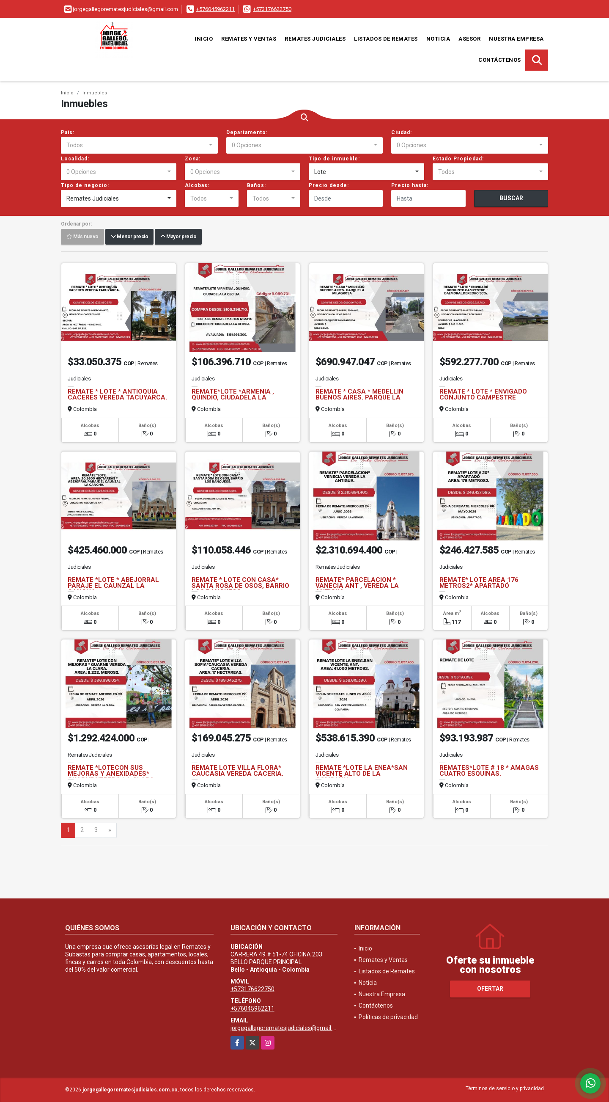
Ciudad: (401, 132)
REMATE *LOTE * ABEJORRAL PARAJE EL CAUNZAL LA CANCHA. (113, 585)
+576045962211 (215, 9)
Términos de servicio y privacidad (505, 1088)
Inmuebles (94, 93)
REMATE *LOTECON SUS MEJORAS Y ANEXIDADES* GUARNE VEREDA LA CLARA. (112, 773)
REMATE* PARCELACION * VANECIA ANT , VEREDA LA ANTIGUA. (357, 585)
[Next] (110, 830)
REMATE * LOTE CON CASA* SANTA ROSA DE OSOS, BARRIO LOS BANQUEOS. (240, 585)
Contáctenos (499, 60)
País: (67, 132)
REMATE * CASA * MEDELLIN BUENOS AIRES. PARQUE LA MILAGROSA (359, 397)
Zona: (192, 159)
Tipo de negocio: (85, 185)
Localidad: (75, 159)
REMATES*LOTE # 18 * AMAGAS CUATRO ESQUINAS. (489, 770)
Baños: (256, 185)
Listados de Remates (386, 39)
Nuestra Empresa (516, 39)
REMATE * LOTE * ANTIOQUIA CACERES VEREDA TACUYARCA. (117, 394)
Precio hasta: (409, 185)
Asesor (469, 39)
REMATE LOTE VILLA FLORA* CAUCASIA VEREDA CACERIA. (237, 770)
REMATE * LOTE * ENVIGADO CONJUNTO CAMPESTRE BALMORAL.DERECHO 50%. (483, 397)
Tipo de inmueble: (334, 159)
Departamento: (247, 132)
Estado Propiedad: (458, 159)
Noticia (438, 39)
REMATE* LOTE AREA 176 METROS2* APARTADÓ (478, 583)
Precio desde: (329, 185)
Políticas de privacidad (388, 1017)
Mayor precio (178, 237)
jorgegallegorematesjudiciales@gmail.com (287, 1028)
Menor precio (129, 237)
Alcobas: (197, 185)
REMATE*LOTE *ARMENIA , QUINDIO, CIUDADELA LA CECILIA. (233, 397)
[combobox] (139, 145)
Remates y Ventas (248, 39)
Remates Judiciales (315, 39)
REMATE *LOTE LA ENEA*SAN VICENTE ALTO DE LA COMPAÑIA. (361, 773)
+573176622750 (272, 9)
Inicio (204, 39)
